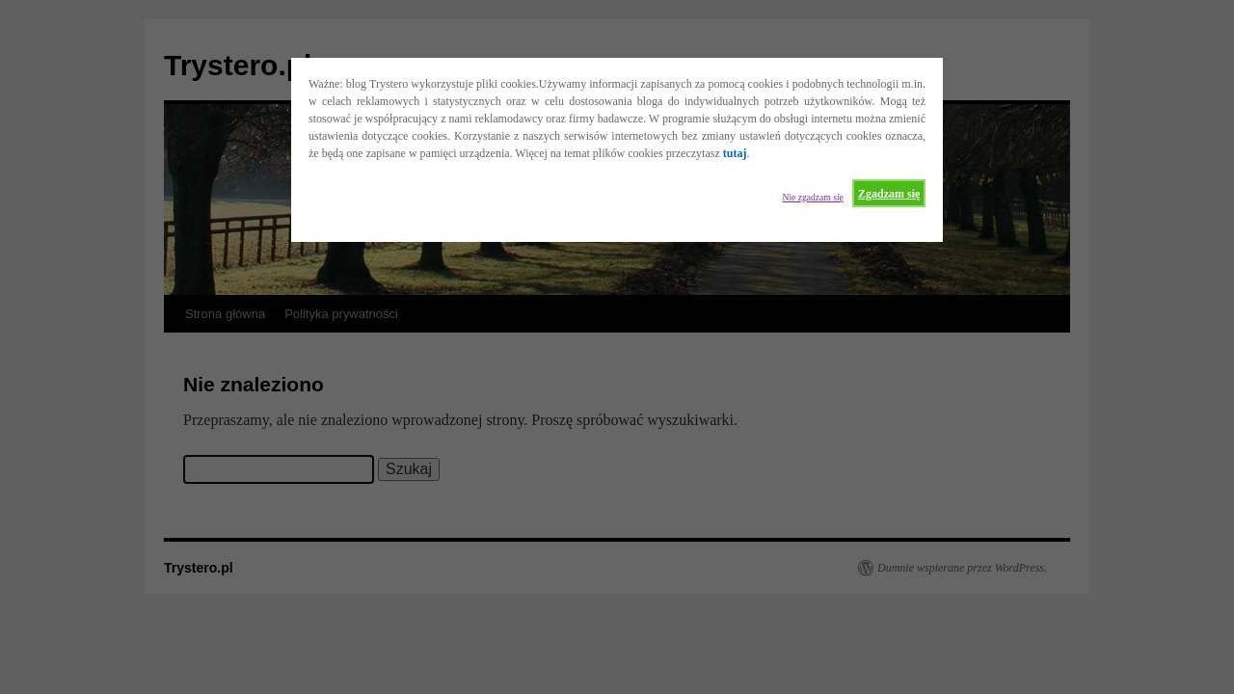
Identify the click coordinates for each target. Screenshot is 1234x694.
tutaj (735, 153)
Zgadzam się (889, 193)
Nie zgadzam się (812, 197)
